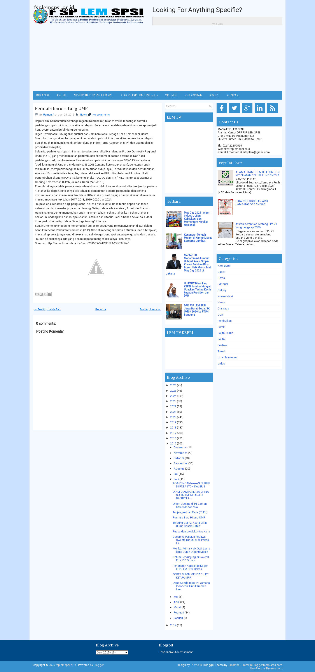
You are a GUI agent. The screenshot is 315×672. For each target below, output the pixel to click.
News (83, 114)
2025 (173, 390)
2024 (173, 395)
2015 (173, 443)
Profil (62, 95)
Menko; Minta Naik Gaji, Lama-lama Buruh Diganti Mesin (192, 550)
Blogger (99, 665)
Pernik (221, 326)
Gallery (222, 290)
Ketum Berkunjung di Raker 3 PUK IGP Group (191, 558)
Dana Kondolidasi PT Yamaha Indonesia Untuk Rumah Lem (191, 586)
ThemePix (196, 665)
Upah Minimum (227, 357)
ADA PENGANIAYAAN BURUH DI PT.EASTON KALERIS (191, 485)
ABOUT (214, 95)
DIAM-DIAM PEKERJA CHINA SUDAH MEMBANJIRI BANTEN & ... (191, 495)
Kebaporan (193, 95)
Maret (177, 607)
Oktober (179, 458)
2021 (173, 411)
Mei (176, 596)
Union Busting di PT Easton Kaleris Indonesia (190, 505)
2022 (173, 406)
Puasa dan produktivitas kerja (191, 531)
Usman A (48, 114)
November (180, 452)
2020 (173, 417)
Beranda (100, 309)
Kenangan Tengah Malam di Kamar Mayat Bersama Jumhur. (198, 237)
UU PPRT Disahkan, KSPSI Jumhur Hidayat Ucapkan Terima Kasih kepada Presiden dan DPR (197, 289)
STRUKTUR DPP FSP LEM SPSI (94, 95)
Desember (180, 447)
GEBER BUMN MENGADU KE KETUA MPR (190, 576)
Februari (179, 612)
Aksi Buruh (224, 265)
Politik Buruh (225, 333)
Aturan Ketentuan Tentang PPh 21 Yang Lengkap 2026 (256, 225)
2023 (173, 401)
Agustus (179, 468)
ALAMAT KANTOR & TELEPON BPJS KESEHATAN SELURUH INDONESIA (258, 173)
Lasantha (234, 665)
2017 (173, 433)
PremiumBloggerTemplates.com (262, 665)
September (181, 463)
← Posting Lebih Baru (47, 309)
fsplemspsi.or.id (54, 7)
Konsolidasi (225, 296)
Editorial (223, 284)
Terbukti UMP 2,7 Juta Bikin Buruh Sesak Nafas (190, 524)
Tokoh (222, 351)
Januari (178, 618)
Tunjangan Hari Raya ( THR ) (190, 512)
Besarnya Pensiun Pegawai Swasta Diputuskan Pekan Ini (191, 540)
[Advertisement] (157, 58)
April (177, 602)
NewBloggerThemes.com (266, 668)
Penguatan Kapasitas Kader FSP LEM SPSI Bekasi (190, 567)
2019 (173, 422)
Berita (221, 278)
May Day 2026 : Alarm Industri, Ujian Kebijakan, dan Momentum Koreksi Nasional (197, 218)
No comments (101, 114)
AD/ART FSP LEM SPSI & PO (139, 95)
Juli (176, 474)
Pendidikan (225, 320)
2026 (173, 385)
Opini (221, 314)
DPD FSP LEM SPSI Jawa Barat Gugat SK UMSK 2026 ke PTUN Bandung (196, 310)
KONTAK (232, 95)
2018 (173, 427)
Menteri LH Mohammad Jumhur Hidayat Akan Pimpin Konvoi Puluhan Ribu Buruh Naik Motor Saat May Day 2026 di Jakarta (188, 264)
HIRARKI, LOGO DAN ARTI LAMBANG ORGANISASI (252, 202)
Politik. (222, 339)
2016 (173, 438)
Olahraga (223, 308)
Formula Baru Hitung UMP (61, 108)
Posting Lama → (150, 309)
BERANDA (43, 95)
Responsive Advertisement (176, 652)
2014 (173, 625)
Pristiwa (223, 345)
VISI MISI (171, 95)
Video (221, 363)
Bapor (221, 271)
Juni (176, 479)
